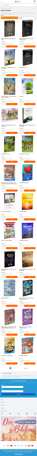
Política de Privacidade (27, 451)
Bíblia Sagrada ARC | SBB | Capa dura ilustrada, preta (26, 39)
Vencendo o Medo (22, 211)
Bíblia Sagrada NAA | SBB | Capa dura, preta (8, 39)
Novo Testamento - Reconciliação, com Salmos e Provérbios (8, 97)
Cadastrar (18, 394)
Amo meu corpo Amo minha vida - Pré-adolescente (8, 126)
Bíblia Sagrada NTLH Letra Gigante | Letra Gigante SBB (27, 270)
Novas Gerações (9, 8)
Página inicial (4, 8)
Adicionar (11, 46)
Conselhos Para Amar (23, 355)
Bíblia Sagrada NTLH (23, 67)
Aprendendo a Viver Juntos (24, 153)
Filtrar (9, 17)
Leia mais (2, 15)
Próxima (25, 368)
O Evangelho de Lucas (5, 153)
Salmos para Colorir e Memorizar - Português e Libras (25, 327)
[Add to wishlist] (16, 22)
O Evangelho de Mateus (23, 240)
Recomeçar (21, 96)
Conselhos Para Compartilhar (6, 355)
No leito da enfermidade (6, 211)
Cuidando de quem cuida (24, 182)
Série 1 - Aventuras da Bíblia (6, 240)
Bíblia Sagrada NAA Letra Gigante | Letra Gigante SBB (27, 126)
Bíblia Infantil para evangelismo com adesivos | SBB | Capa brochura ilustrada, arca (9, 183)
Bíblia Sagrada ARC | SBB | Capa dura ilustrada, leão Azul (26, 298)
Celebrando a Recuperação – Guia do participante (8, 68)
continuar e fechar (18, 454)
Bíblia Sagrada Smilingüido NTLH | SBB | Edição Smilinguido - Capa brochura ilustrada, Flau (9, 327)
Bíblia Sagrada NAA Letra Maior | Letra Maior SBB (8, 270)
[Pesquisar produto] (34, 5)
